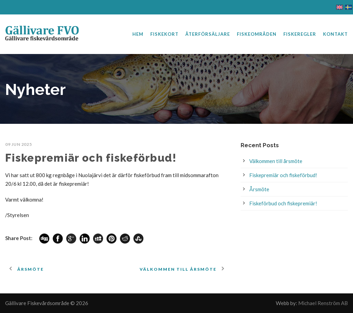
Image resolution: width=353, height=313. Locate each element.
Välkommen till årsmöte (275, 161)
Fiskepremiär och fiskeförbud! (283, 175)
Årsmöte (259, 189)
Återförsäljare (207, 34)
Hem (137, 34)
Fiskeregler (299, 34)
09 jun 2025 (18, 144)
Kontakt (335, 34)
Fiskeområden (256, 34)
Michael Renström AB (323, 303)
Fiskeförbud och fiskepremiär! (283, 203)
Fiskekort (164, 34)
